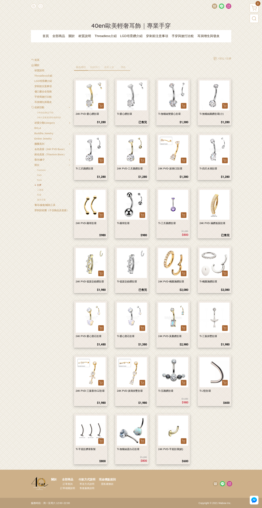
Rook (39, 180)
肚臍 (39, 185)
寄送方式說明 (87, 484)
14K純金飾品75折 (45, 112)
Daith (39, 175)
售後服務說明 (87, 488)
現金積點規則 (107, 479)
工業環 (40, 190)
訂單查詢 (68, 484)
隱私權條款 (107, 484)
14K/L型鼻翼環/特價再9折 (49, 117)
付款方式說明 (87, 479)
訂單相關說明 (67, 488)
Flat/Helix (41, 170)
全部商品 (67, 479)
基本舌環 (41, 200)
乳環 (39, 195)
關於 (54, 479)
